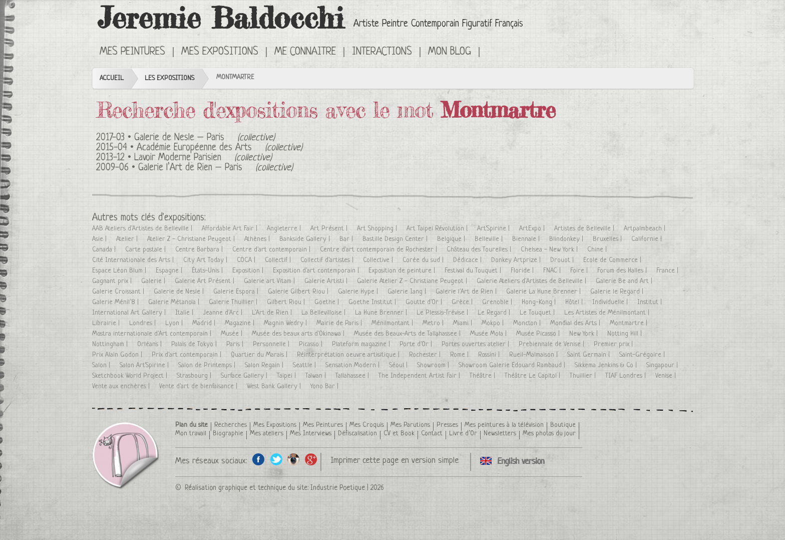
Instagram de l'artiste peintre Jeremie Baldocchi (293, 459)
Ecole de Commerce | (613, 260)
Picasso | (311, 344)
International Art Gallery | (130, 313)
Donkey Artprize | (517, 260)
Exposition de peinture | (402, 271)
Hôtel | (575, 302)
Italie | (185, 313)
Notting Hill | (625, 334)
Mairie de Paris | (340, 323)
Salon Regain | (265, 365)
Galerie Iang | (407, 292)
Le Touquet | (538, 313)
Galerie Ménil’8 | (116, 302)
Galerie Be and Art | (625, 281)
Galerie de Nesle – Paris (179, 138)
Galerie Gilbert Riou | (299, 292)
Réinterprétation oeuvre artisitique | (349, 355)
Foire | (580, 271)
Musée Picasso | (539, 334)
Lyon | (175, 323)
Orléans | (150, 344)
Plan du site (191, 425)
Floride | (523, 271)
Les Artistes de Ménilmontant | (607, 313)
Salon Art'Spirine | (145, 365)
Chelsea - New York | (550, 249)
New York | (584, 334)
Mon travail (190, 433)
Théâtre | (483, 376)
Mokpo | (494, 323)
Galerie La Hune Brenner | (544, 292)
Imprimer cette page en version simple (394, 460)
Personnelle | (272, 344)
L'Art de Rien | (273, 313)
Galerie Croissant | (119, 292)
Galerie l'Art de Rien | (467, 292)
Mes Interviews (310, 433)
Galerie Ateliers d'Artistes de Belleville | (532, 281)
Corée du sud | (424, 260)
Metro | (434, 323)
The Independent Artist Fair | (420, 376)
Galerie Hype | (359, 292)
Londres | (143, 323)
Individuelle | (611, 302)
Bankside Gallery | (305, 239)
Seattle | (305, 365)
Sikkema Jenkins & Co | (607, 365)
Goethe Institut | (373, 302)
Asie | (100, 239)
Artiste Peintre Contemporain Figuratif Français (438, 24)
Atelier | (128, 239)
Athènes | (258, 239)
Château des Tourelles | (480, 249)
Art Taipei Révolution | (438, 228)
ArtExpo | (533, 228)
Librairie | (107, 323)
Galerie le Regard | (617, 292)
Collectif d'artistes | (327, 260)
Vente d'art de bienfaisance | (199, 386)
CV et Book (399, 433)
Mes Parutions (410, 425)
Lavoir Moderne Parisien (177, 158)
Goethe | (327, 302)
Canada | (105, 249)
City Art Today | (206, 260)
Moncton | (528, 323)
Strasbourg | (195, 376)
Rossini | (490, 355)
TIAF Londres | (626, 376)
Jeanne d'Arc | (223, 313)
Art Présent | (329, 228)
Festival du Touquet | (474, 271)
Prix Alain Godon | (118, 355)
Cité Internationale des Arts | (134, 260)
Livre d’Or (463, 433)
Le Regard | (495, 313)
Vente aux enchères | (122, 386)
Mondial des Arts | (576, 323)
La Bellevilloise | (324, 313)
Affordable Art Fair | (230, 228)
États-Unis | (208, 271)
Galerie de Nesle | (180, 292)
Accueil (112, 78)
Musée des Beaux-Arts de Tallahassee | (408, 334)
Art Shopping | (378, 228)
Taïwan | (316, 376)
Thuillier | (584, 376)
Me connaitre (305, 52)
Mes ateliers (266, 433)
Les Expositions (169, 78)
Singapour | (663, 365)
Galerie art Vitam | (270, 281)
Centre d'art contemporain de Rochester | (379, 249)
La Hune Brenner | (382, 313)
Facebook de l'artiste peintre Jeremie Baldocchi (258, 459)
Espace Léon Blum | (120, 271)
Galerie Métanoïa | (174, 302)
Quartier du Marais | (260, 355)
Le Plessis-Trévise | (443, 313)
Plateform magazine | (362, 344)
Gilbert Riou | (287, 302)
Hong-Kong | (540, 302)
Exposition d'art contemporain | (317, 271)
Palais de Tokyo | (195, 344)
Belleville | (490, 239)
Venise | (666, 376)
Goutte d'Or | (425, 302)
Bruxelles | (608, 239)
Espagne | (170, 271)
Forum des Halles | (623, 271)
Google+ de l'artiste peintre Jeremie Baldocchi (311, 459)
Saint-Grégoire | (643, 355)
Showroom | (434, 365)
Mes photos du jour (549, 433)
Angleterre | (285, 228)
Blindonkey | (567, 239)
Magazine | (240, 323)
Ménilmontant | (393, 323)
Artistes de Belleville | (585, 228)
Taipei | (287, 376)
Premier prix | (614, 344)
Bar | (347, 239)
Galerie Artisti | (326, 281)
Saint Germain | (589, 355)
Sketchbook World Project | (130, 376)
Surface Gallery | (245, 376)
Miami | (463, 323)
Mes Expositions (219, 52)
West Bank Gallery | (275, 386)
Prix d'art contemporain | (187, 355)
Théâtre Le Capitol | (533, 376)
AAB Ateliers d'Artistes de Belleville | (143, 228)
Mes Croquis (366, 425)
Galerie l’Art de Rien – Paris (190, 168)
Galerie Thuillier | (234, 302)
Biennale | (527, 239)
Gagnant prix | (113, 281)
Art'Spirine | (494, 228)
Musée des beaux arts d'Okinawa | (299, 334)
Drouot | (563, 260)
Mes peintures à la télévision (504, 425)
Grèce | (463, 302)
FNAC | (553, 271)
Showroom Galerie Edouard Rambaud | (513, 365)
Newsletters (500, 433)
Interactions (382, 52)
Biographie (228, 433)
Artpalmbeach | (645, 228)
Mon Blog (449, 52)
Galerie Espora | (236, 292)
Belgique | (452, 239)
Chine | (598, 249)
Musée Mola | (489, 334)
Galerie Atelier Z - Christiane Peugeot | (413, 281)
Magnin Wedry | (286, 323)
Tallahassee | (353, 376)
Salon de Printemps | (207, 365)
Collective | (379, 260)
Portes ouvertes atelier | (476, 344)
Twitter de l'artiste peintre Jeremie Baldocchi (276, 459)
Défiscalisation (357, 433)
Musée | (232, 334)
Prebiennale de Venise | (552, 344)
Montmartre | (629, 323)
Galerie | (154, 281)
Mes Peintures (132, 52)
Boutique (563, 425)
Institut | (650, 302)
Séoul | (399, 365)
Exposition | (248, 271)
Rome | (460, 355)
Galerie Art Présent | (205, 281)
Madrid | (204, 323)
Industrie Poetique (337, 488)
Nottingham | (111, 344)
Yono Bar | (325, 386)
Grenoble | (498, 302)
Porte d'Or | (417, 344)
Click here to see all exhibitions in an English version (494, 51)
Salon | (102, 365)
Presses (447, 425)
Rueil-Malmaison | (534, 355)
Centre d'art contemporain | (272, 249)
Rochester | (426, 355)
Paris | (235, 344)
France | (668, 271)
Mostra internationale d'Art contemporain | (152, 334)
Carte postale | (146, 249)
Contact (432, 433)
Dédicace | (468, 260)
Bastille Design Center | (396, 239)
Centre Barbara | (200, 249)
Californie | (647, 239)
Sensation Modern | (353, 365)
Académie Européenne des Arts (194, 148)
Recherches (230, 425)
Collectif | (279, 260)
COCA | (247, 260)
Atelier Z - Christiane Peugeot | (192, 239)
